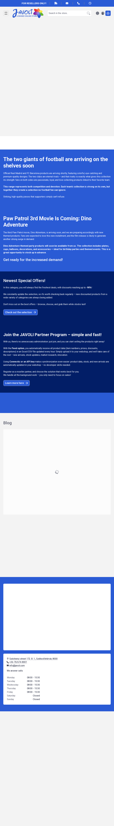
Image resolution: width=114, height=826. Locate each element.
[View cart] (108, 13)
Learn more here (16, 383)
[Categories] (6, 13)
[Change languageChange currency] (97, 13)
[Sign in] (102, 13)
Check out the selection (20, 312)
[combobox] (69, 13)
